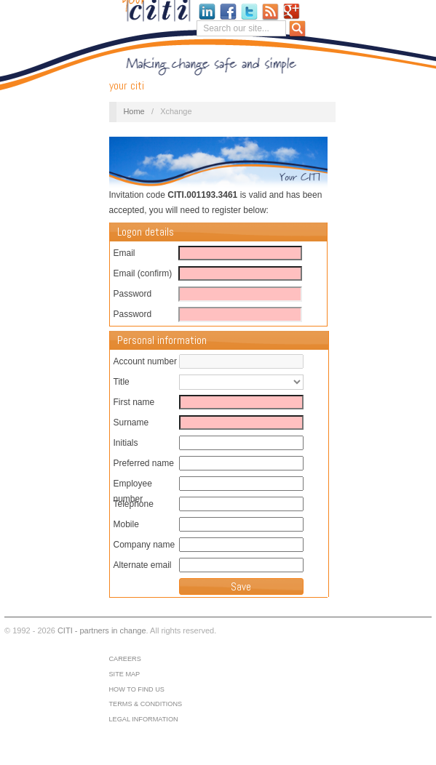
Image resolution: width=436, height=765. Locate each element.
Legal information (143, 719)
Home (133, 111)
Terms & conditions (145, 704)
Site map (124, 674)
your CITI (126, 86)
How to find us (136, 689)
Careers (124, 658)
